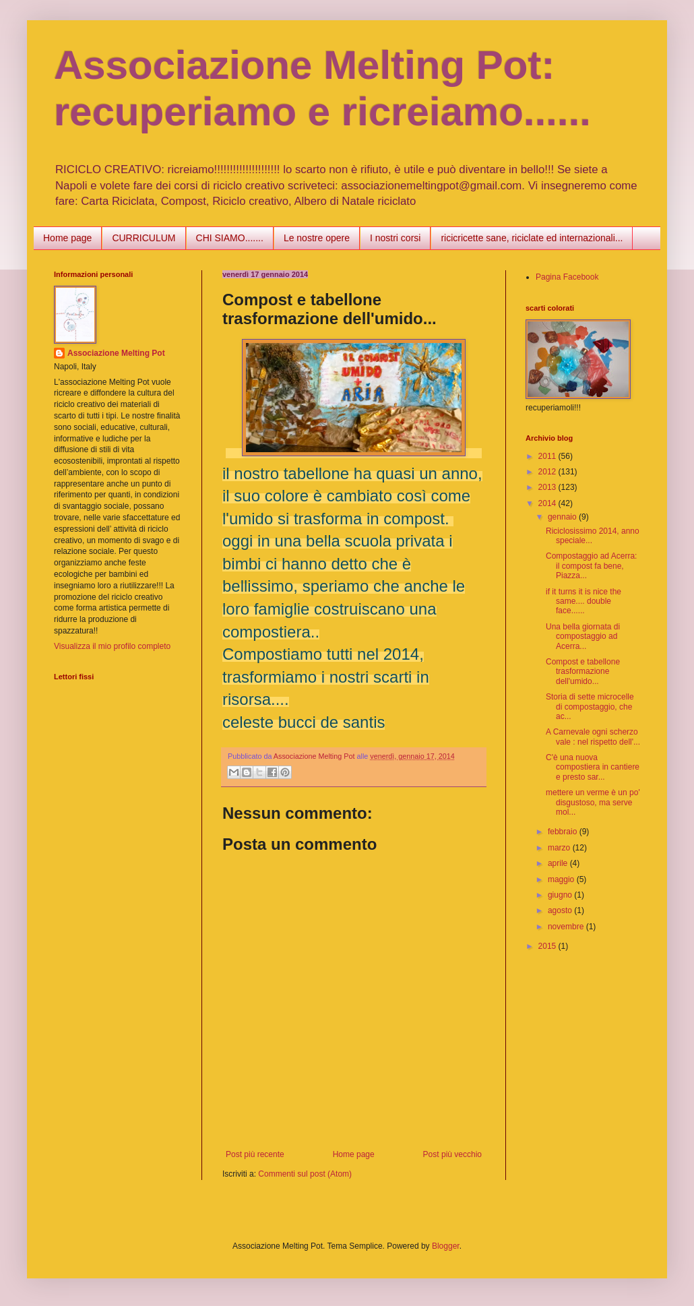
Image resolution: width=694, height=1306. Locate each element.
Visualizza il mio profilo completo (112, 646)
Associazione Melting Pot (116, 353)
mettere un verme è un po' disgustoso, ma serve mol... (593, 802)
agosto (561, 910)
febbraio (563, 831)
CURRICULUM (143, 237)
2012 (548, 471)
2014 (548, 503)
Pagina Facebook (567, 277)
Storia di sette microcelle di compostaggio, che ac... (590, 706)
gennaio (563, 517)
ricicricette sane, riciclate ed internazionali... (532, 237)
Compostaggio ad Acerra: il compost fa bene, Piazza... (591, 565)
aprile (559, 863)
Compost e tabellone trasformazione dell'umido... (583, 671)
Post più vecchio (452, 1154)
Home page (67, 237)
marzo (560, 847)
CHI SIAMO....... (229, 237)
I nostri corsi (395, 237)
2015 (548, 946)
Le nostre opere (317, 237)
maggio (562, 879)
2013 (548, 487)
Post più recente (255, 1154)
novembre (567, 926)
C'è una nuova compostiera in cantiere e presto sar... (592, 767)
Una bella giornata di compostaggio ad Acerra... (583, 636)
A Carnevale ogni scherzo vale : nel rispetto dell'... (593, 736)
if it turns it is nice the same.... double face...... (583, 601)
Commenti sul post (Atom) (305, 1174)
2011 (548, 456)
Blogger (446, 1246)
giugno (561, 895)
